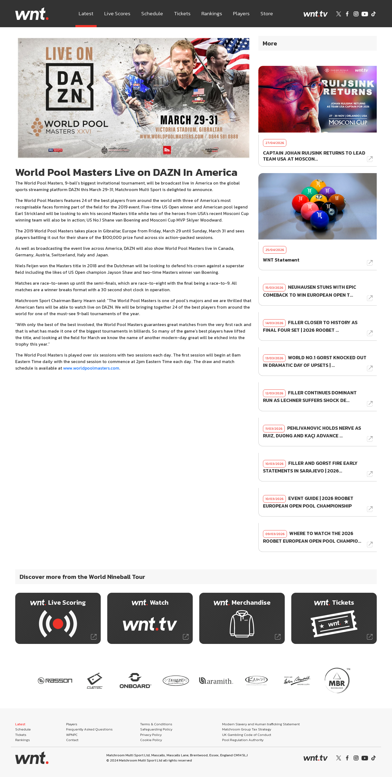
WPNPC (72, 734)
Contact (72, 739)
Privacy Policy (151, 734)
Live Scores (117, 13)
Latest (86, 13)
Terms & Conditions (156, 724)
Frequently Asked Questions (89, 729)
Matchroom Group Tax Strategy (246, 729)
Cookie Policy (151, 739)
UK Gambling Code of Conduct (246, 734)
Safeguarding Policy (156, 729)
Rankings (211, 13)
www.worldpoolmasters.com (91, 368)
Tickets (182, 13)
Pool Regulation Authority (243, 739)
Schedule (152, 13)
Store (267, 13)
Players (241, 13)
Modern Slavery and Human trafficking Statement (261, 724)
